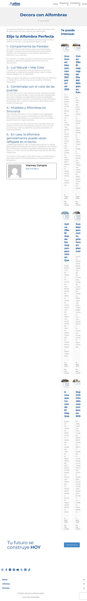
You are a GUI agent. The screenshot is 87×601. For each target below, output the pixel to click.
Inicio (55, 4)
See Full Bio (32, 169)
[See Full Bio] (39, 169)
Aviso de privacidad (30, 597)
